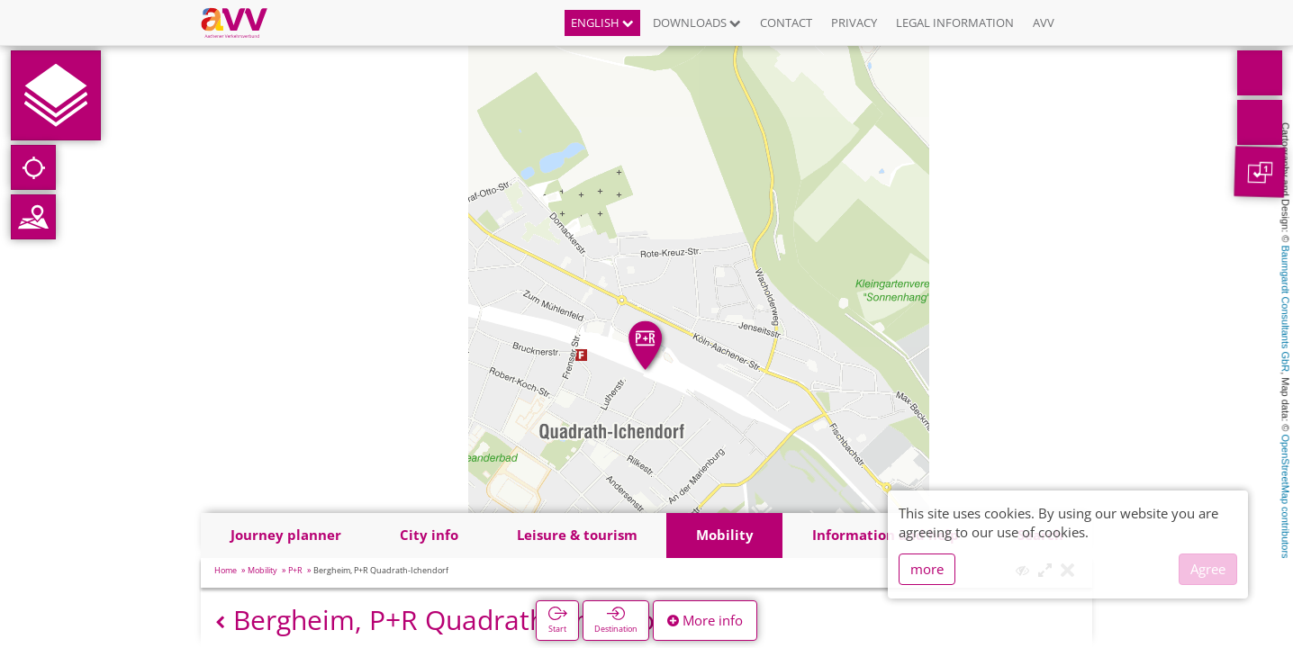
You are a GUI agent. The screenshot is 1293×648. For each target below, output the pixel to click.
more (927, 569)
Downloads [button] (697, 22)
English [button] (602, 22)
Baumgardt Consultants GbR (1285, 309)
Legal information (955, 22)
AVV (1043, 22)
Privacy (854, 22)
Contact (786, 22)
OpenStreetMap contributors (1285, 496)
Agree (1207, 569)
